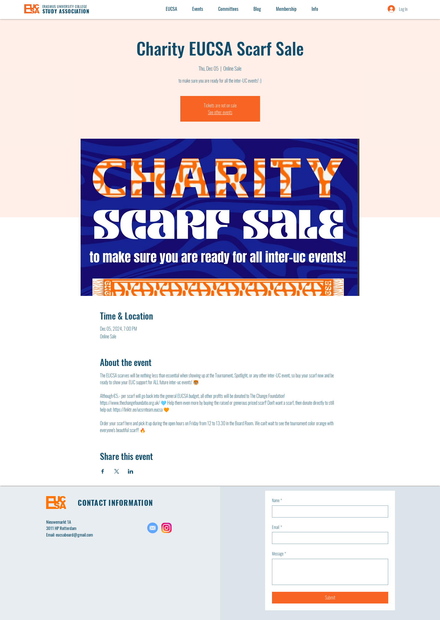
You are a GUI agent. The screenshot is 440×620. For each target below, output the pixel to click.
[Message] (330, 571)
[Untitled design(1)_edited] (152, 527)
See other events (220, 112)
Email (277, 527)
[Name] (328, 511)
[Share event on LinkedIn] (130, 471)
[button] (315, 9)
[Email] (328, 538)
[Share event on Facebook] (102, 471)
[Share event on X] (116, 471)
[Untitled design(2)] (166, 527)
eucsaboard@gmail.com (74, 534)
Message (279, 553)
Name (277, 500)
